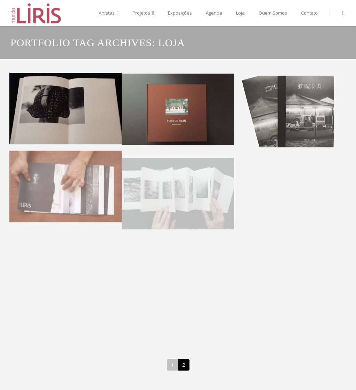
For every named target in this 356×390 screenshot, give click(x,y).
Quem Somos (273, 13)
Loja (240, 13)
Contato (309, 13)
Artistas (109, 13)
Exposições (180, 13)
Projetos (143, 13)
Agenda (214, 13)
